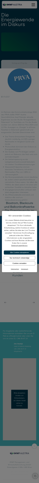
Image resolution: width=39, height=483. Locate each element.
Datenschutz (15, 269)
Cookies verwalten (19, 263)
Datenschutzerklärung (19, 245)
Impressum (24, 269)
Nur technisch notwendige (19, 258)
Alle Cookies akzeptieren (19, 252)
